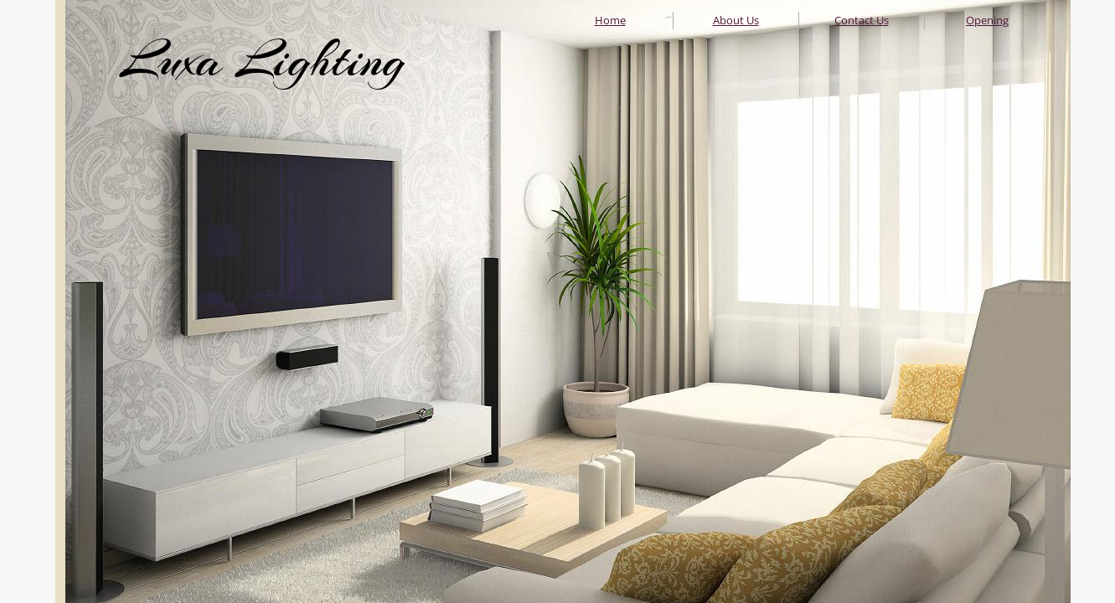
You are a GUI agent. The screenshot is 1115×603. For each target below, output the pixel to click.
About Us (736, 20)
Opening (987, 20)
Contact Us (861, 20)
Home (610, 20)
